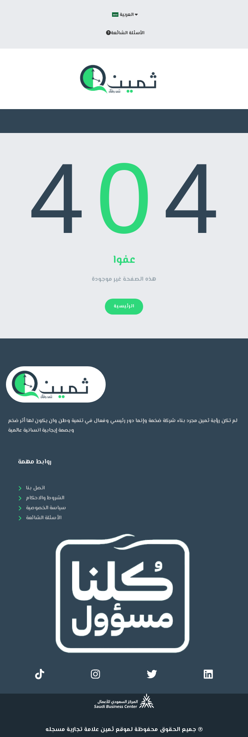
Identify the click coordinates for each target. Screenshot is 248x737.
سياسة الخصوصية (46, 508)
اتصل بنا (35, 488)
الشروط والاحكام (45, 498)
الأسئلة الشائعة (125, 33)
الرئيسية (124, 306)
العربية (125, 15)
